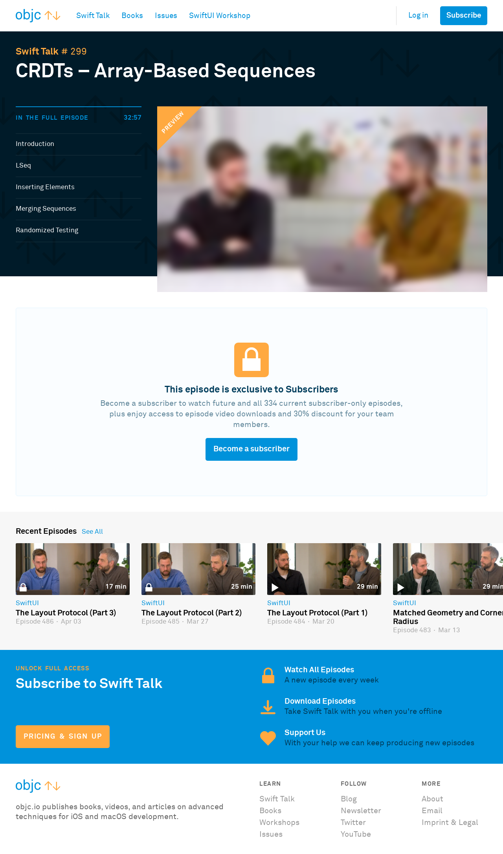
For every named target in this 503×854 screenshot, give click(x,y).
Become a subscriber (251, 449)
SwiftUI (27, 603)
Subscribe (463, 15)
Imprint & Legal (450, 823)
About (432, 799)
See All (92, 532)
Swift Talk (37, 52)
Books (270, 811)
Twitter (353, 823)
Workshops (279, 823)
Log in (418, 15)
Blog (349, 799)
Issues (271, 834)
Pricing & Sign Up (63, 736)
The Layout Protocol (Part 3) (66, 613)
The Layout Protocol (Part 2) (191, 613)
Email (432, 811)
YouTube (356, 834)
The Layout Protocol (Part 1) (317, 613)
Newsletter (361, 811)
